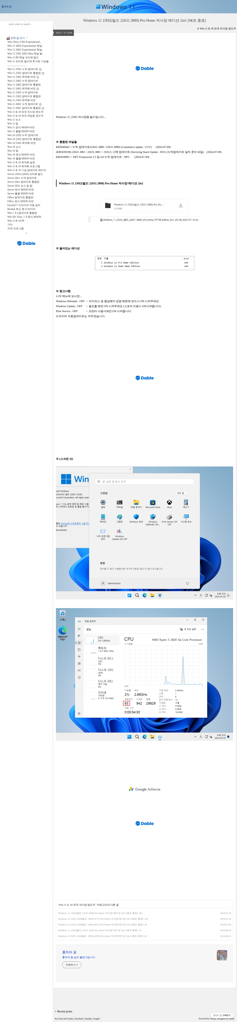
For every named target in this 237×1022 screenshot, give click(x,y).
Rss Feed (59, 1018)
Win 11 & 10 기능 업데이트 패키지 (26, 170)
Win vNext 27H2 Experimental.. (24, 42)
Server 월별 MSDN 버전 (20, 193)
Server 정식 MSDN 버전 (20, 189)
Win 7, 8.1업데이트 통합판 (22, 213)
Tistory (213, 1018)
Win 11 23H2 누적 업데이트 (22, 92)
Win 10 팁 (12, 150)
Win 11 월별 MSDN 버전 (21, 131)
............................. (16, 65)
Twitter (70, 1018)
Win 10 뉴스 (14, 146)
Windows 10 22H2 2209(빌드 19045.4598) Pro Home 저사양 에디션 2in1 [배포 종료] (100, 936)
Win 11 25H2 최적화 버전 (23, 77)
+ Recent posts (63, 1011)
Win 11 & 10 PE (15, 220)
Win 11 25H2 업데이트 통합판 (25, 73)
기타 (10, 224)
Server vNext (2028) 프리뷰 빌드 (25, 174)
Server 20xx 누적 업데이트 (22, 178)
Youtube (88, 1018)
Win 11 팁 (12, 123)
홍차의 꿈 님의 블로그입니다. (79, 957)
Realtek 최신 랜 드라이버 (21, 209)
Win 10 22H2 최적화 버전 (21, 143)
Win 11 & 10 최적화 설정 (21, 162)
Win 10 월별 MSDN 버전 (21, 158)
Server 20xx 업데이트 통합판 (23, 181)
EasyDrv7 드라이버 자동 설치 (24, 205)
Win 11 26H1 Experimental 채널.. (25, 49)
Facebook (79, 1018)
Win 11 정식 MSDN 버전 (21, 127)
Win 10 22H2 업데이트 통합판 (24, 139)
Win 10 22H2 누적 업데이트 (22, 135)
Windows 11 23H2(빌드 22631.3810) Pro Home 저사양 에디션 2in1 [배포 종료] (98, 930)
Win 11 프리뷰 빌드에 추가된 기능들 (28, 61)
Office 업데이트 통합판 (20, 197)
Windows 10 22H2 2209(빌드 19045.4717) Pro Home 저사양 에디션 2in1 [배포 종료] (100, 918)
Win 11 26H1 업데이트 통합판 (25, 108)
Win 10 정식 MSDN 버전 (21, 154)
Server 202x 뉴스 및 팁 (19, 185)
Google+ (97, 1018)
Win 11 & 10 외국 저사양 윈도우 (25, 112)
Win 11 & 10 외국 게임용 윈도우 (25, 115)
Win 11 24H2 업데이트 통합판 (24, 84)
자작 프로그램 (15, 228)
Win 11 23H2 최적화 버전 (21, 100)
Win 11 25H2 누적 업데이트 (24, 69)
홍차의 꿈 (69, 952)
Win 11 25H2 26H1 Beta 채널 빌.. (25, 53)
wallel (231, 1018)
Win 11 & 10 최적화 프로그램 (23, 166)
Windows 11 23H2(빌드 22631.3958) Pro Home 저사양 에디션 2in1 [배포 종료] (98, 913)
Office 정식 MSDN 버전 (20, 201)
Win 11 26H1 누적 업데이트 (24, 104)
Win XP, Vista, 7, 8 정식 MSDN (24, 216)
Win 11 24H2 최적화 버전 (23, 88)
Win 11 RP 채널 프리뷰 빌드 (23, 57)
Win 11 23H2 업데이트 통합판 (24, 96)
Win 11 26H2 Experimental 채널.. (25, 45)
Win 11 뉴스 (14, 119)
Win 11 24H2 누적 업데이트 (22, 80)
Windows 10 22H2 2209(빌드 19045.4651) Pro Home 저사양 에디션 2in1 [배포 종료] (100, 924)
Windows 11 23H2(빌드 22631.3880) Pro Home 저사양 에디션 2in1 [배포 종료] (144, 20)
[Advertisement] (144, 789)
